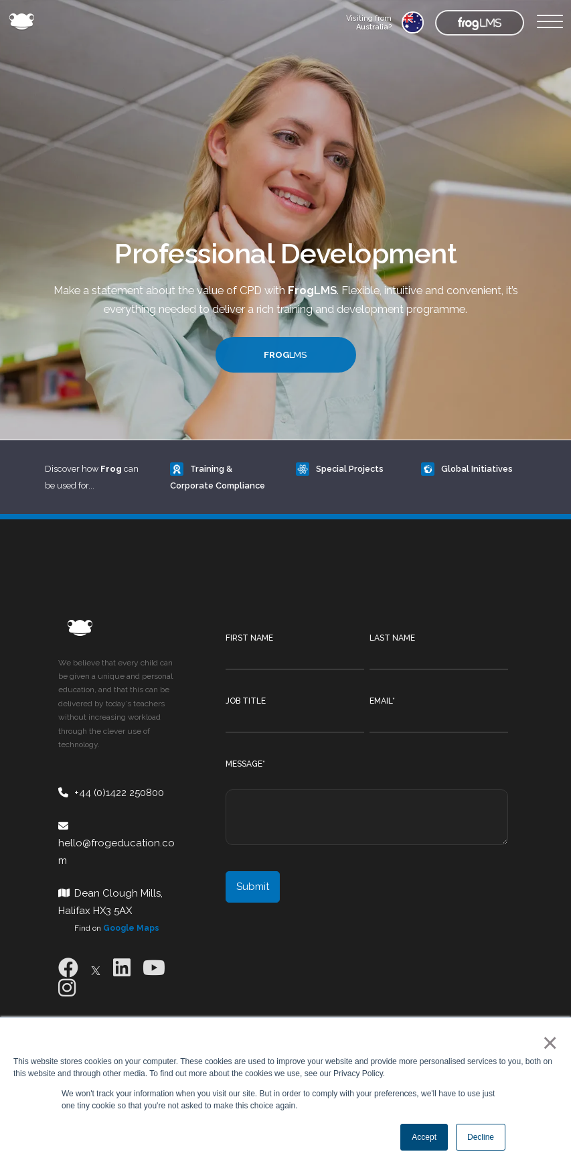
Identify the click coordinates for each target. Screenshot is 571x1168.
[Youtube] (154, 968)
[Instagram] (67, 988)
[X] (95, 968)
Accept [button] (424, 1137)
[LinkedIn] (122, 968)
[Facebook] (68, 968)
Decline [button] (480, 1137)
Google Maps (131, 928)
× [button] (547, 1043)
